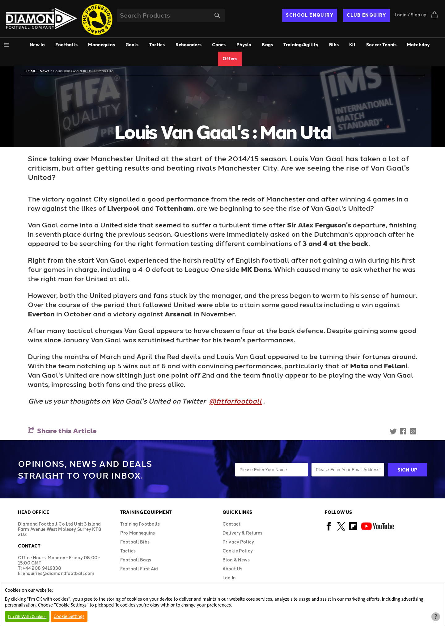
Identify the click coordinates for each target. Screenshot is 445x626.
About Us (232, 568)
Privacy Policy (238, 541)
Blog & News (236, 559)
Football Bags (135, 559)
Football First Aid (139, 568)
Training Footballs (140, 524)
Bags (267, 44)
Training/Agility (301, 44)
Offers (229, 58)
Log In (228, 577)
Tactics (157, 44)
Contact (231, 524)
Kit (352, 44)
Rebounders (188, 44)
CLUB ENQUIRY (366, 15)
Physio (244, 44)
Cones (219, 44)
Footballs (66, 44)
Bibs (334, 44)
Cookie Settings (69, 616)
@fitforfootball (235, 401)
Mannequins (101, 44)
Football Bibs (135, 541)
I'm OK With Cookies (27, 616)
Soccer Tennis (381, 44)
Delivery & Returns (242, 532)
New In (37, 44)
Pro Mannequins (137, 532)
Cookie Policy (237, 550)
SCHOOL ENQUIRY (309, 15)
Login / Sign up (410, 14)
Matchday (418, 44)
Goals (132, 44)
